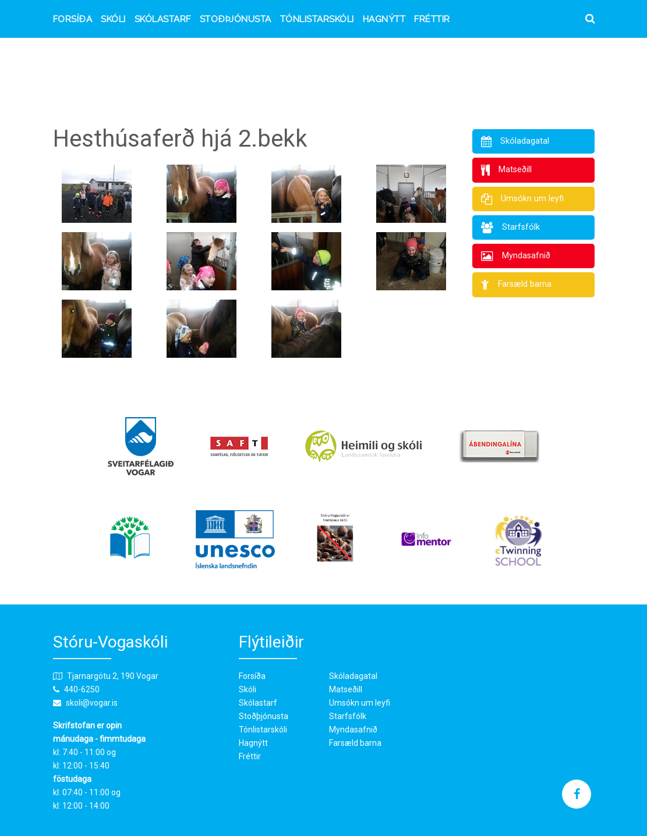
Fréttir (432, 19)
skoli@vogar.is (92, 702)
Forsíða (73, 19)
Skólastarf (163, 19)
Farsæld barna (355, 743)
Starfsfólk (347, 716)
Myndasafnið (353, 729)
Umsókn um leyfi (359, 702)
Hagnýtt (384, 19)
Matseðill (345, 689)
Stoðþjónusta (235, 19)
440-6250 (82, 689)
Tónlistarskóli (317, 19)
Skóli (113, 19)
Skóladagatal (353, 676)
